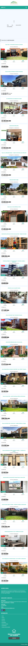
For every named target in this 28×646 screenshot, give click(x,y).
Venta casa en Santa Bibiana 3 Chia (14, 206)
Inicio (3, 616)
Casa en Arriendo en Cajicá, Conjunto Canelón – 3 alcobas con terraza (14, 451)
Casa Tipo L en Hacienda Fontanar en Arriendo (14, 44)
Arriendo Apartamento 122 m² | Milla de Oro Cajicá (14, 531)
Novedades (4, 622)
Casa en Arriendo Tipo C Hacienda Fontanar (14, 315)
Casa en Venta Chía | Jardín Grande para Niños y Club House (14, 396)
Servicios (3, 620)
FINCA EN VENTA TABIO (14, 179)
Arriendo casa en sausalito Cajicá (14, 288)
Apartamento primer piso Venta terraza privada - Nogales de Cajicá (14, 233)
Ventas (3, 617)
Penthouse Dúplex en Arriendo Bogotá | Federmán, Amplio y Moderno (14, 261)
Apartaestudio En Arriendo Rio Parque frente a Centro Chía (14, 477)
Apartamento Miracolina (14, 125)
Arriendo (3, 619)
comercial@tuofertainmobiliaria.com (7, 608)
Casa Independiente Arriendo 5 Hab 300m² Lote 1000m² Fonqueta (14, 369)
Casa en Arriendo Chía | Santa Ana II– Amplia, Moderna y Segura (14, 423)
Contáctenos (4, 625)
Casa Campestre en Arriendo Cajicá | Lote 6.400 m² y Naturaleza (14, 558)
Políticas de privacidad (6, 627)
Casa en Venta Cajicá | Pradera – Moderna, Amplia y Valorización (14, 504)
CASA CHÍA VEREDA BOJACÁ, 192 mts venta (14, 342)
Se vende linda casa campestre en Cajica (14, 98)
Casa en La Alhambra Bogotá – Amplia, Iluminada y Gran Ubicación (14, 152)
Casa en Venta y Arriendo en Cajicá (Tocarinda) (14, 71)
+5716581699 (3, 605)
